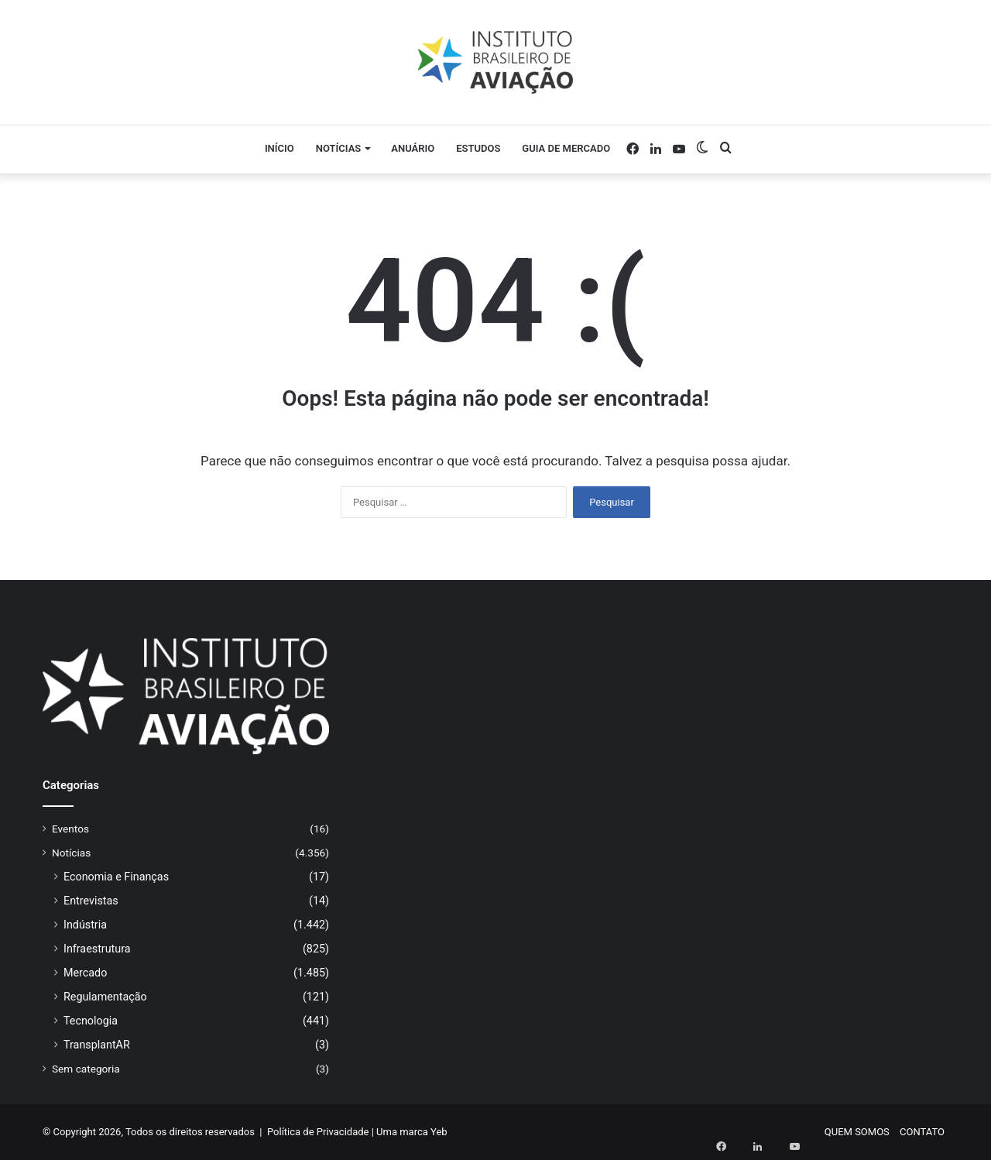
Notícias (339, 148)
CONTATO (922, 1132)
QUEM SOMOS (857, 1132)
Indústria (85, 924)
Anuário (412, 148)
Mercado (85, 972)
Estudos (478, 148)
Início (279, 148)
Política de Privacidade (318, 1132)
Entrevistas (90, 900)
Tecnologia (90, 1020)
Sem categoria (86, 1068)
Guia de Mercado (566, 148)
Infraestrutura (97, 948)
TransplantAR (96, 1044)
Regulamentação (105, 996)
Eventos (70, 828)
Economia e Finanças (116, 876)
